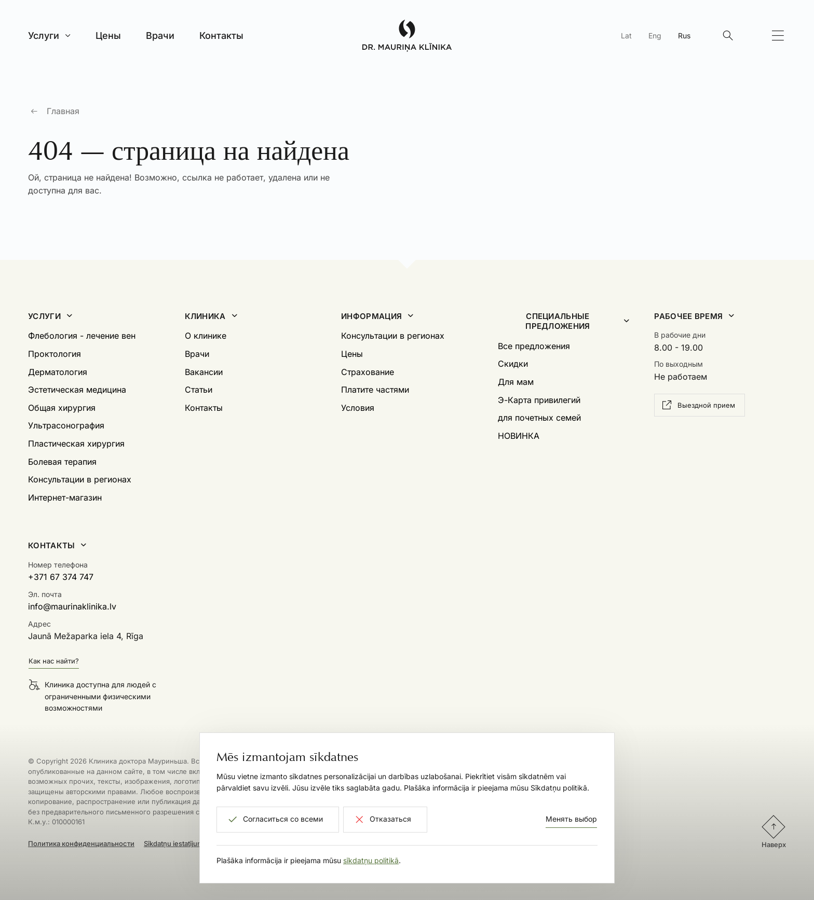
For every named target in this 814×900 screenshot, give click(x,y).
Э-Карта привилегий (539, 400)
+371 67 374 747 (60, 577)
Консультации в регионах (79, 479)
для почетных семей (539, 417)
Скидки (513, 363)
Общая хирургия (62, 408)
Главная (63, 111)
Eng (654, 35)
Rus (684, 35)
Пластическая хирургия (76, 443)
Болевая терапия (62, 461)
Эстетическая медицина (77, 389)
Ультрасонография (66, 425)
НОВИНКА (518, 436)
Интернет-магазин (65, 497)
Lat (626, 35)
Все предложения (534, 346)
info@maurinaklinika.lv (72, 606)
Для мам (516, 382)
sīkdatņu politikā (371, 860)
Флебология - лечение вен (81, 335)
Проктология (54, 354)
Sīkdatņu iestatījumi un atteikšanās (198, 843)
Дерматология (57, 372)
